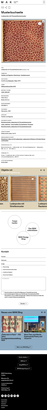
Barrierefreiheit (4, 405)
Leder (2, 92)
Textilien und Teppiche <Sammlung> (10, 75)
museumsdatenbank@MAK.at (7, 384)
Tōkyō (15, 81)
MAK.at (23, 361)
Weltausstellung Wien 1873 (8, 86)
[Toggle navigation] (44, 2)
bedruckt (7, 92)
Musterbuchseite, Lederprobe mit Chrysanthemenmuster (16, 122)
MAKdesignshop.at (23, 368)
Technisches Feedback (8, 274)
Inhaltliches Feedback (7, 272)
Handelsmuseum (25, 75)
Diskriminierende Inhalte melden (10, 269)
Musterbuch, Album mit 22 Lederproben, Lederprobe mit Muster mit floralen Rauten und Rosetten (23, 139)
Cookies (3, 407)
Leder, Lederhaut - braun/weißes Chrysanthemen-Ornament (17, 124)
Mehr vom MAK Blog (23, 351)
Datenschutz (4, 401)
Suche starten (23, 357)
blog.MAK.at (23, 364)
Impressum (3, 403)
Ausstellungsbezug (10, 172)
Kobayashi (11, 81)
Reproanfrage (6, 266)
